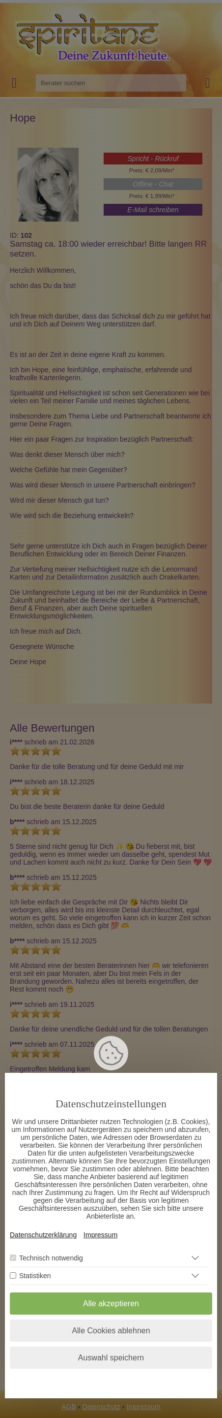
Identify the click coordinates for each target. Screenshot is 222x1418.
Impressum (100, 1235)
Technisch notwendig (51, 1258)
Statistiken (35, 1276)
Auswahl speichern (111, 1358)
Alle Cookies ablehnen (111, 1330)
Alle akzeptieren (111, 1303)
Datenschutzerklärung (43, 1235)
